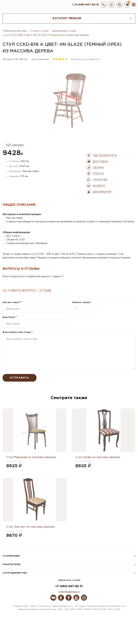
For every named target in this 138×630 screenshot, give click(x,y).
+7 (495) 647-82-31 (69, 586)
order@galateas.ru (69, 592)
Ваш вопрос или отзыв (18, 332)
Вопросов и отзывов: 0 (85, 59)
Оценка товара (81, 302)
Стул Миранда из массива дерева (31, 457)
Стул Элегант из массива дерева (30, 527)
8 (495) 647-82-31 (85, 5)
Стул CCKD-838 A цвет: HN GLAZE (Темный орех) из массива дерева (46, 35)
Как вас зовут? (12, 302)
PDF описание (15, 145)
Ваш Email (10, 317)
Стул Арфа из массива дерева (97, 457)
